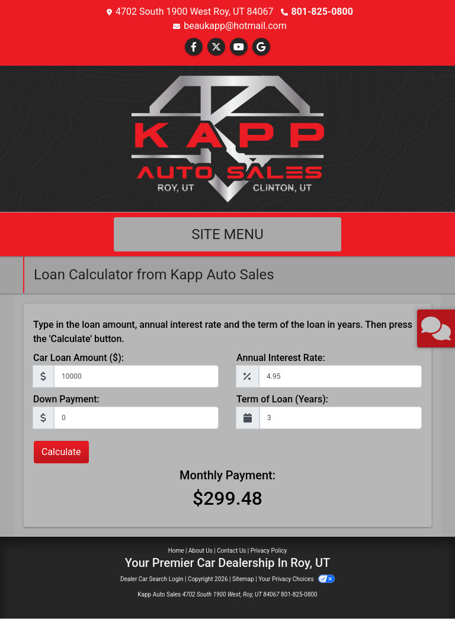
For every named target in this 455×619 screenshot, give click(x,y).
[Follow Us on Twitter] (216, 47)
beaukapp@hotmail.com (235, 25)
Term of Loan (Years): (282, 399)
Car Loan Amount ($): (78, 357)
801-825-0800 (322, 11)
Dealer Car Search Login (152, 579)
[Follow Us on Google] (261, 47)
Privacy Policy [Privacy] (269, 550)
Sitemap (243, 579)
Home (176, 550)
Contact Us (231, 550)
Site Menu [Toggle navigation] (227, 234)
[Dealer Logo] (228, 138)
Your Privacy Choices (296, 579)
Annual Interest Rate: (280, 357)
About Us (200, 550)
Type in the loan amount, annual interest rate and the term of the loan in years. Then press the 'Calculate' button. (222, 331)
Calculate (61, 451)
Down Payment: (66, 399)
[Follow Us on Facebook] (194, 47)
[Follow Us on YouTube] (239, 47)
